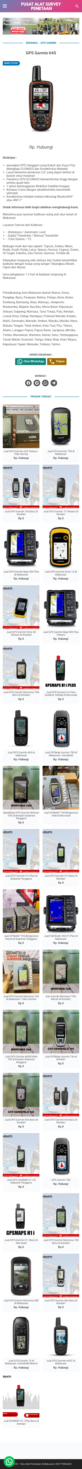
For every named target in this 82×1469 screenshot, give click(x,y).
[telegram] (53, 383)
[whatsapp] (45, 383)
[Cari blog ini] (77, 6)
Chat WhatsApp (30, 362)
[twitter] (37, 383)
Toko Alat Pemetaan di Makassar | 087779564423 (45, 1464)
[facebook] (28, 383)
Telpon (57, 362)
